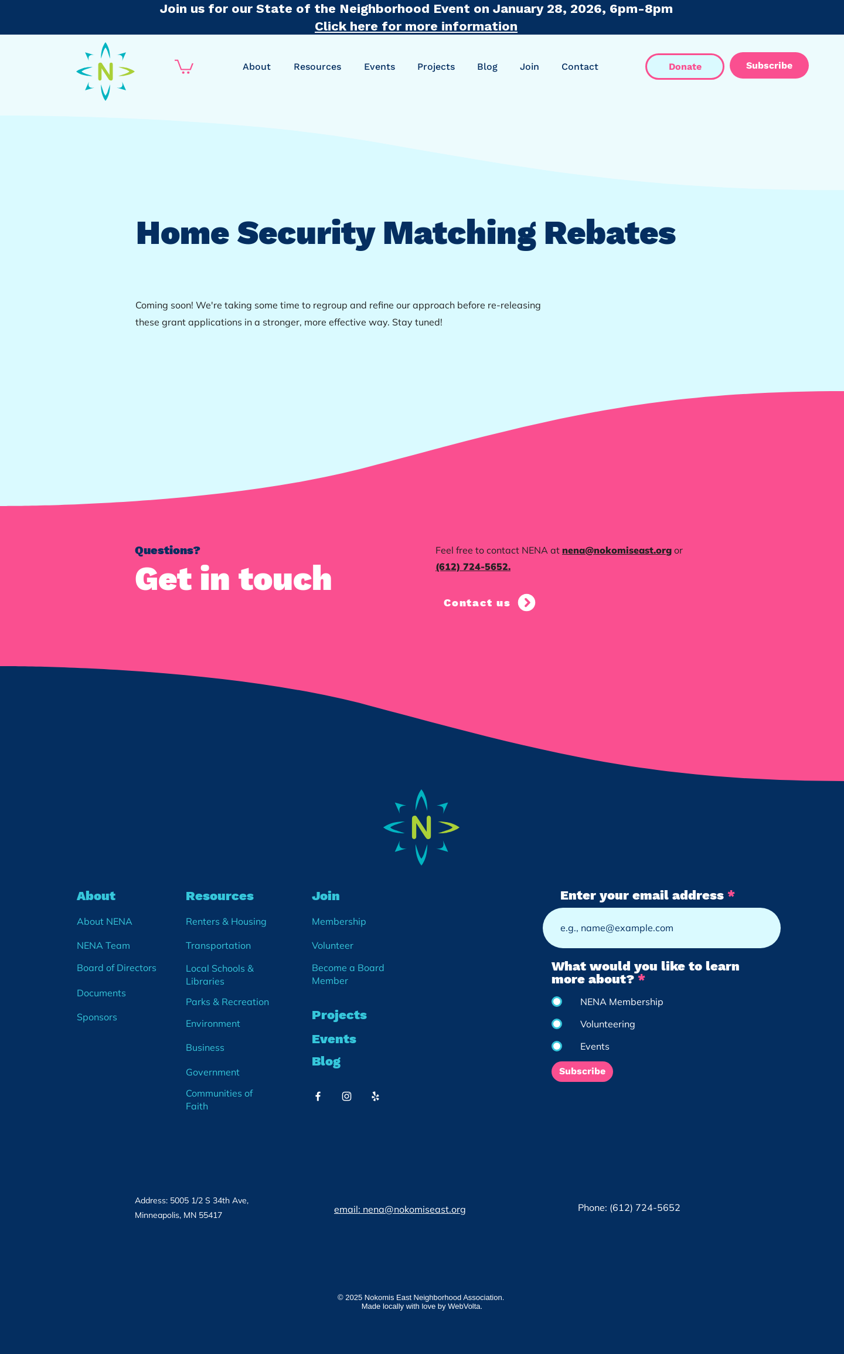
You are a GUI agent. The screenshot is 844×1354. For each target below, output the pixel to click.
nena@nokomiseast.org (617, 550)
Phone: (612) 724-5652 (629, 1207)
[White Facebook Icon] (318, 1096)
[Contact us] (490, 602)
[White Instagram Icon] (347, 1096)
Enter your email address (642, 895)
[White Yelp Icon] (375, 1096)
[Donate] (684, 66)
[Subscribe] (769, 65)
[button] (184, 66)
